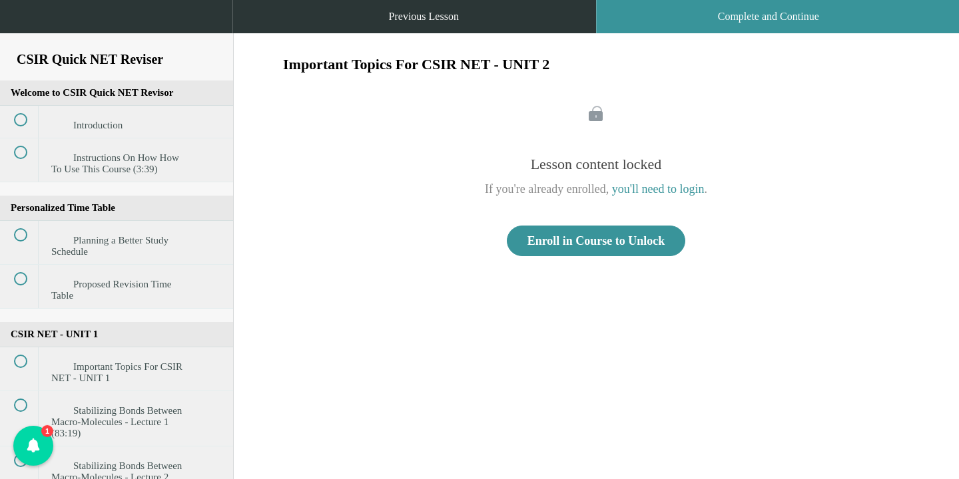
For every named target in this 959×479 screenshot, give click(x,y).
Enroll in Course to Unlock (596, 240)
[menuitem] (116, 30)
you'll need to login (658, 189)
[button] (23, 23)
